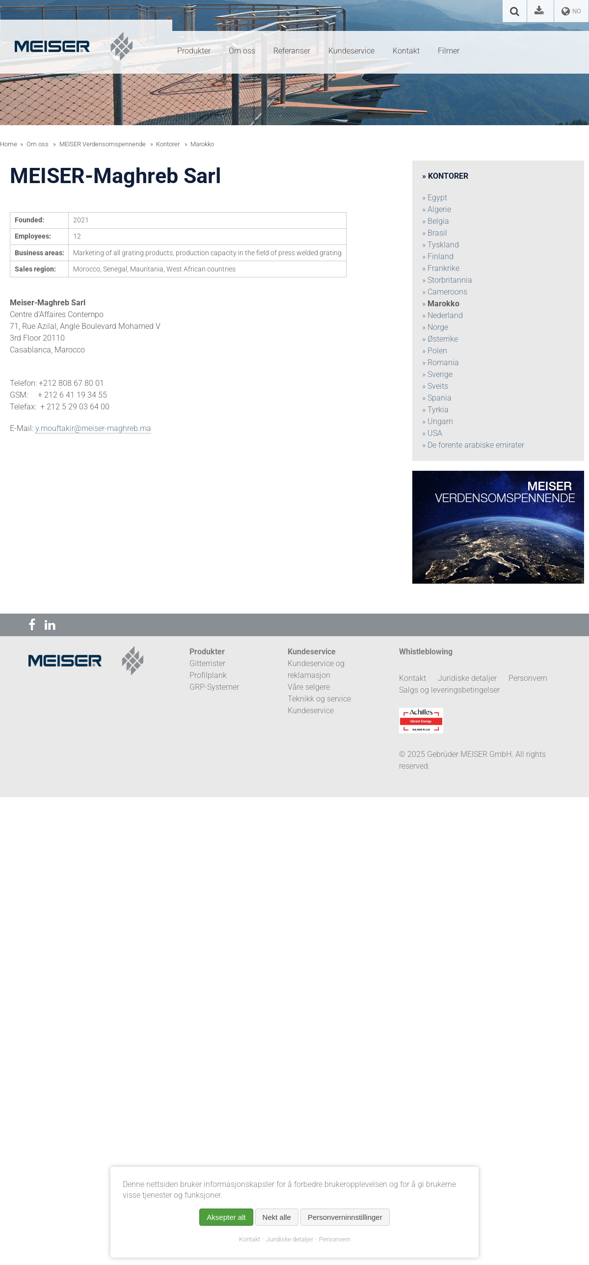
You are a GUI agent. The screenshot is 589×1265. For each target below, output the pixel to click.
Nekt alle (277, 1217)
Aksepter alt (226, 1217)
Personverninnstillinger (345, 1217)
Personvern (334, 1239)
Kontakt (249, 1239)
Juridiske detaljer (289, 1239)
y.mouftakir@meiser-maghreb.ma (93, 428)
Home (8, 144)
